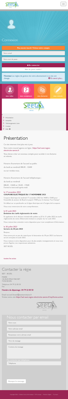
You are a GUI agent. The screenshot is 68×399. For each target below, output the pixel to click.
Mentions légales (47, 394)
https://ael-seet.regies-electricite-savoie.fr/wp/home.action (39, 297)
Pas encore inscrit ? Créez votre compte (33, 48)
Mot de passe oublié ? (33, 69)
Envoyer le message (16, 381)
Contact (8, 126)
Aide (8, 129)
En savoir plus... (55, 78)
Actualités (9, 120)
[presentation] (25, 372)
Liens (18, 123)
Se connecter (33, 65)
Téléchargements (11, 123)
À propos (55, 394)
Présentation (9, 118)
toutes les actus (10, 258)
